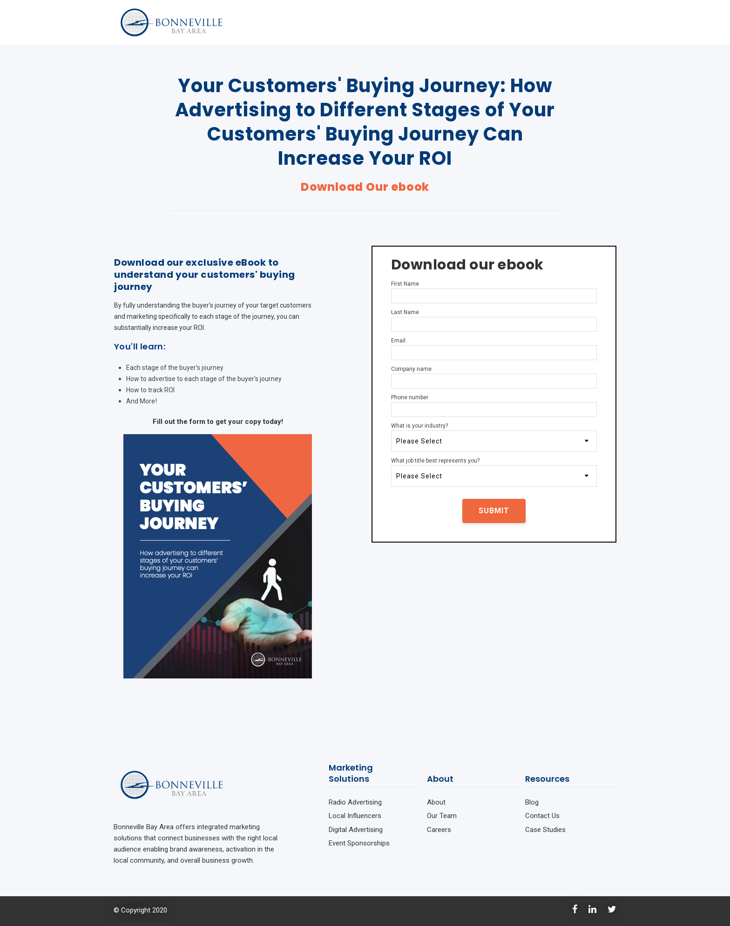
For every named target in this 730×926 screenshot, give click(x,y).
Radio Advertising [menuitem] (355, 802)
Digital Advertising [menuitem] (356, 829)
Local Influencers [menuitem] (355, 816)
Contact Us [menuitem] (542, 816)
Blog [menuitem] (532, 802)
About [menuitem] (436, 802)
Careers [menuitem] (439, 829)
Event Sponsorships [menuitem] (359, 843)
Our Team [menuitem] (442, 816)
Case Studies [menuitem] (545, 829)
